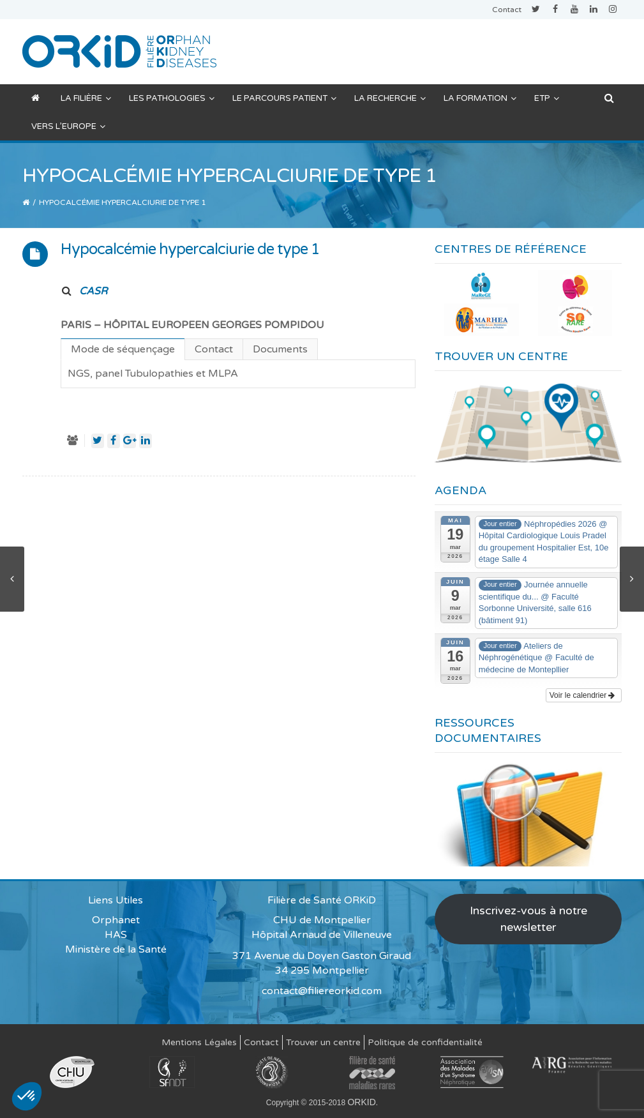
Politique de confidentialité (425, 1042)
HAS (116, 934)
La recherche (390, 98)
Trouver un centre (323, 1042)
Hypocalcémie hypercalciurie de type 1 (190, 249)
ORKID (361, 1102)
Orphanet (116, 920)
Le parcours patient (284, 98)
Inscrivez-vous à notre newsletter (528, 918)
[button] (26, 1096)
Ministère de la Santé (116, 949)
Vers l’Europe (68, 126)
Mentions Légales (199, 1042)
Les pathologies (171, 98)
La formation (480, 98)
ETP (546, 98)
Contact (506, 9)
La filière (86, 98)
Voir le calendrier (582, 695)
